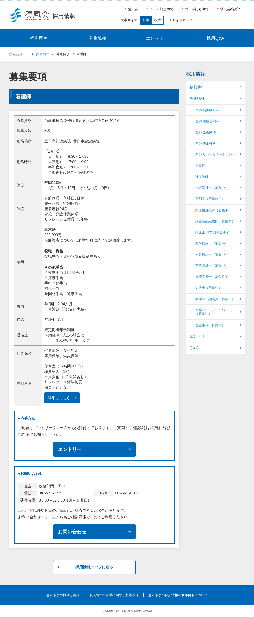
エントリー (156, 38)
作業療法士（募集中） (211, 254)
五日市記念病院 (161, 9)
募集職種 (97, 38)
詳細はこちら (59, 398)
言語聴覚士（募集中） (211, 266)
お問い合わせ (72, 531)
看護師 (200, 165)
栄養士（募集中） (208, 288)
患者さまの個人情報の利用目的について (178, 595)
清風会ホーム (19, 54)
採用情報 (42, 54)
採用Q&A (215, 38)
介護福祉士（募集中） (211, 188)
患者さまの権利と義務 (62, 595)
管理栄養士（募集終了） (213, 277)
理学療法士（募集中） (211, 243)
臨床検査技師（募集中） (213, 210)
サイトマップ (182, 20)
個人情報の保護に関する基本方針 (114, 595)
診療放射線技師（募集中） (215, 221)
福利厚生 (38, 38)
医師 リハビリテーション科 (215, 154)
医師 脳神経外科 (207, 110)
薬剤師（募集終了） (210, 199)
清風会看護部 (230, 9)
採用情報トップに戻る (94, 567)
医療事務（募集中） (210, 325)
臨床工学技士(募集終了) (212, 232)
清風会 (133, 9)
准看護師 (201, 177)
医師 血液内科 (205, 132)
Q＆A (194, 348)
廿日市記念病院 (196, 9)
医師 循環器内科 (207, 121)
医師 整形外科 (205, 143)
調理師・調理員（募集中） (215, 299)
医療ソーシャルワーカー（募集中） (216, 312)
